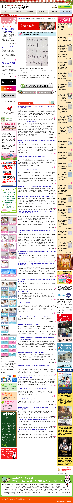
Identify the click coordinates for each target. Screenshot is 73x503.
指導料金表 (8, 207)
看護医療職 (30, 12)
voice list (65, 144)
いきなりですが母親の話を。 (8, 196)
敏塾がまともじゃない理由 (9, 192)
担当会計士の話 (8, 202)
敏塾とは (54, 12)
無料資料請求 (65, 7)
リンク (64, 288)
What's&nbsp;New (37, 270)
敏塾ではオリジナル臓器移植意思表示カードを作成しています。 (64, 277)
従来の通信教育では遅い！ (9, 204)
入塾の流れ (8, 206)
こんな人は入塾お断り (9, 200)
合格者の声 (23, 18)
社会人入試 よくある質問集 (8, 198)
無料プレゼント (42, 12)
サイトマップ (55, 5)
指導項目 (19, 12)
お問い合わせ (66, 12)
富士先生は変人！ (9, 194)
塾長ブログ (9, 126)
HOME (7, 12)
